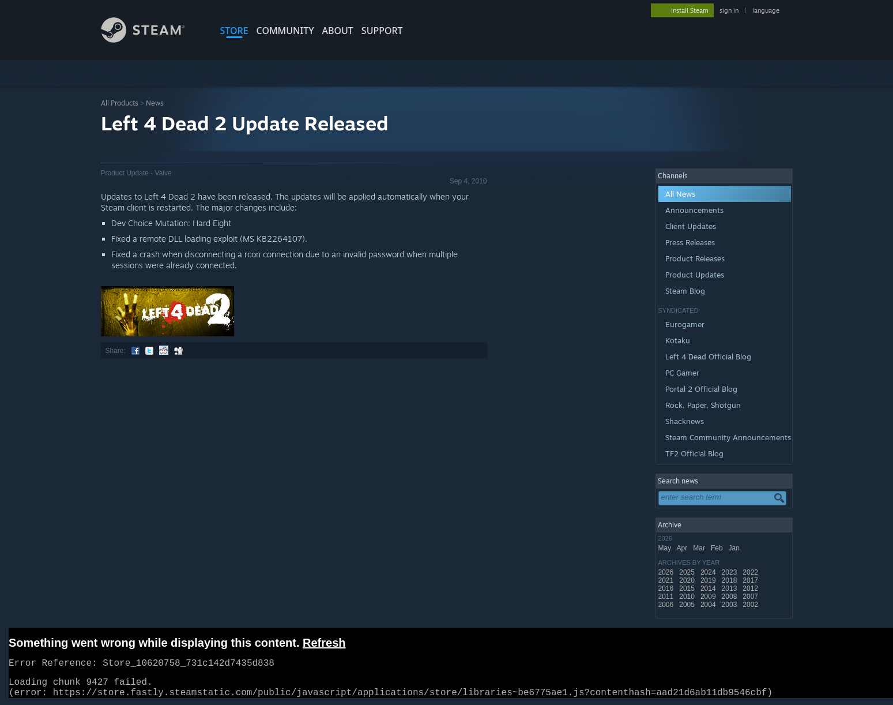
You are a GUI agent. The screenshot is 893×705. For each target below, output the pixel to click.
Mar (700, 548)
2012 (751, 588)
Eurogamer (684, 324)
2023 (730, 572)
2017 (751, 580)
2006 (667, 605)
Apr (683, 548)
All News (680, 193)
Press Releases (690, 242)
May (665, 548)
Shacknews (684, 421)
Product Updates (694, 274)
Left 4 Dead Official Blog (708, 356)
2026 (667, 572)
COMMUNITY (285, 30)
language (765, 10)
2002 (751, 605)
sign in (728, 10)
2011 (667, 596)
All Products (119, 103)
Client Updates (690, 226)
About (337, 30)
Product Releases (695, 258)
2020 (687, 580)
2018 (730, 580)
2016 (667, 588)
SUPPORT (382, 30)
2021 (667, 580)
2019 (709, 580)
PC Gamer (682, 372)
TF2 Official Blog (694, 453)
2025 (687, 572)
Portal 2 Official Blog (701, 388)
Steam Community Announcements (728, 437)
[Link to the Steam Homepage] (151, 39)
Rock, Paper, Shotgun (703, 405)
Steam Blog (685, 290)
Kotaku (677, 340)
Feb (718, 548)
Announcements (694, 210)
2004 (709, 605)
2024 (709, 572)
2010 (687, 596)
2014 (709, 588)
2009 (709, 596)
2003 (730, 605)
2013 (730, 588)
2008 (730, 596)
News (155, 103)
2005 (687, 605)
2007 (751, 596)
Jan (735, 548)
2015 (687, 588)
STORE (234, 30)
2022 (751, 572)
